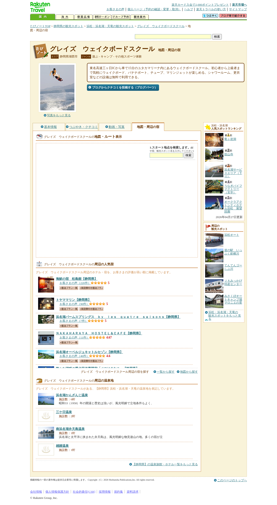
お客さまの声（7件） (74, 321)
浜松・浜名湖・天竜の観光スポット (110, 26)
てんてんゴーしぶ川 (233, 267)
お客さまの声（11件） (74, 337)
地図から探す (189, 371)
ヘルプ (188, 9)
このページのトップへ (232, 480)
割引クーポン (102, 17)
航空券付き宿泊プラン (91, 288)
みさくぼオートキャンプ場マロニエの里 (233, 299)
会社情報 (36, 491)
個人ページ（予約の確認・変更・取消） (154, 9)
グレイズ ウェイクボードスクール (161, 26)
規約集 (118, 491)
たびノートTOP (40, 26)
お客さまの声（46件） (74, 356)
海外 (65, 17)
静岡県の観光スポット (68, 26)
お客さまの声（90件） (74, 304)
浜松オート (231, 235)
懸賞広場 (83, 17)
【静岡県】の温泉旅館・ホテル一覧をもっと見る (165, 464)
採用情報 (105, 491)
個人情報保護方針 (57, 491)
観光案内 (140, 17)
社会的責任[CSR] (84, 491)
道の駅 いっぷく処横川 (233, 251)
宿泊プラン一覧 (69, 288)
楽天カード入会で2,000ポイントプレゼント (200, 4)
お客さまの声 (115, 9)
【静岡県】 (76, 279)
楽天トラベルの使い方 (211, 9)
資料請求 (132, 491)
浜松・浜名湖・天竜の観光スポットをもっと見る (224, 315)
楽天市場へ (239, 4)
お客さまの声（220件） (75, 283)
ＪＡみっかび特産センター (233, 282)
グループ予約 (121, 17)
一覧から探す (166, 371)
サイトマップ (238, 9)
